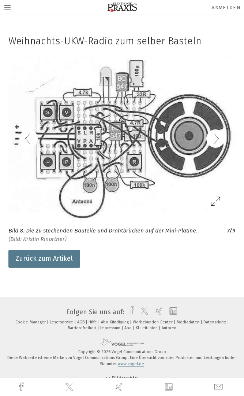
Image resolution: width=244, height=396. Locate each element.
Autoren (169, 328)
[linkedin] (169, 387)
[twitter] (70, 387)
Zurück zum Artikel (44, 258)
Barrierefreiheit (82, 328)
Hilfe (93, 322)
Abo (128, 328)
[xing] (120, 387)
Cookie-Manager (31, 322)
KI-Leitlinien (147, 328)
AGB (81, 322)
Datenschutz (215, 322)
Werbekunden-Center (153, 322)
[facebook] (22, 387)
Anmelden (225, 7)
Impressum (110, 328)
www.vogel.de (131, 364)
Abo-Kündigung (115, 322)
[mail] (219, 387)
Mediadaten (188, 322)
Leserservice (62, 322)
